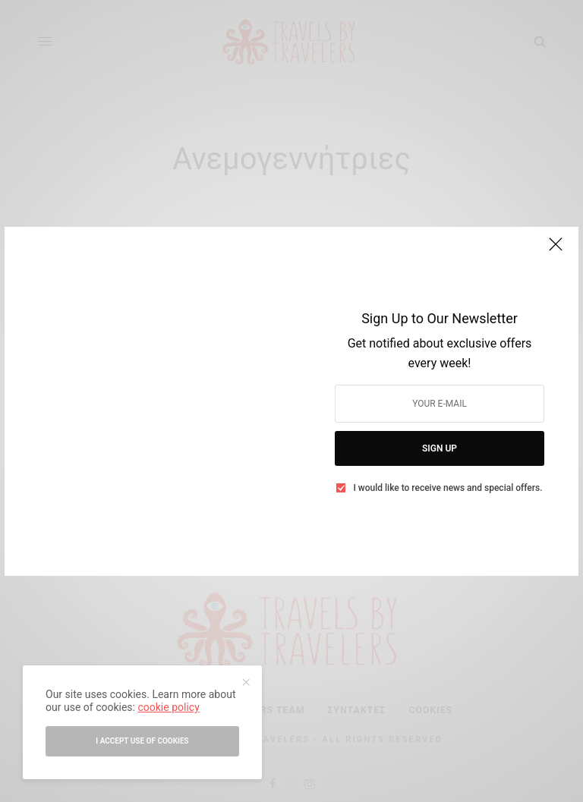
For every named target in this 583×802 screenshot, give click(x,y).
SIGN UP (439, 448)
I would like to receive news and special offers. (447, 487)
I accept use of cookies (142, 741)
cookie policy (168, 707)
